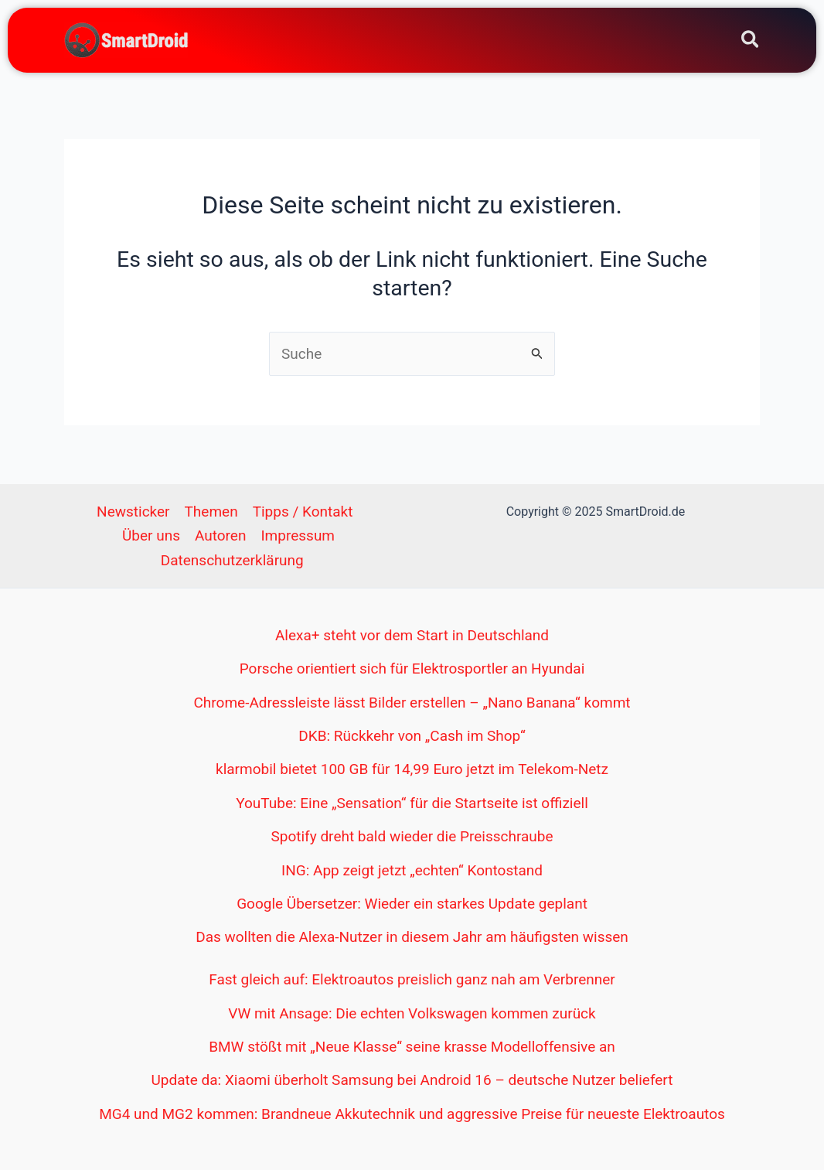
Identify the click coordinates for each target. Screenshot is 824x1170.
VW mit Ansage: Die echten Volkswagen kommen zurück (411, 1013)
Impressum (297, 535)
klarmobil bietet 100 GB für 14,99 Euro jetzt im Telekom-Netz (412, 769)
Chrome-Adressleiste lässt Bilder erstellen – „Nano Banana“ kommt (411, 702)
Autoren (220, 535)
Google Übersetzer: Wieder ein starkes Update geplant (412, 903)
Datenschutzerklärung (232, 560)
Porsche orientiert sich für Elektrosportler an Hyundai (412, 668)
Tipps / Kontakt (303, 511)
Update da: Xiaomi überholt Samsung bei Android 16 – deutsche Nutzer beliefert (412, 1080)
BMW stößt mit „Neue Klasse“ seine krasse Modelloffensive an (412, 1047)
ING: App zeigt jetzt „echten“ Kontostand (412, 870)
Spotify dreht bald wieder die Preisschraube (412, 836)
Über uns (151, 535)
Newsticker (133, 511)
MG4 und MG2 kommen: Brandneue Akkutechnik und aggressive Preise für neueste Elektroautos (412, 1114)
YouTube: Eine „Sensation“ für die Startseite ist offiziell (412, 803)
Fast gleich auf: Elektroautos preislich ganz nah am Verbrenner (412, 979)
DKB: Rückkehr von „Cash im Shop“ (411, 736)
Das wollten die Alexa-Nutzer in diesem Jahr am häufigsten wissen (412, 937)
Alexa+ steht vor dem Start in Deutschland (412, 635)
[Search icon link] (751, 42)
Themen (211, 511)
